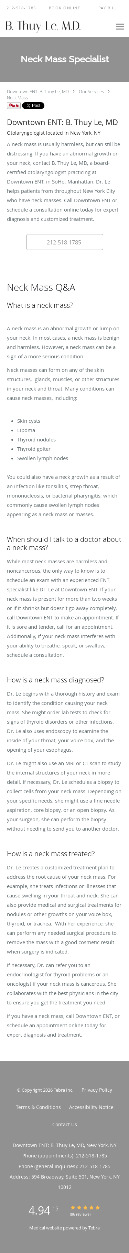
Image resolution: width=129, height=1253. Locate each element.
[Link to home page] (56, 26)
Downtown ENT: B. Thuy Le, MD (38, 91)
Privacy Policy (97, 1089)
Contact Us (64, 1124)
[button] (65, 8)
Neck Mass (17, 98)
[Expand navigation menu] (120, 26)
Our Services (91, 91)
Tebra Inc (63, 1090)
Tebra (94, 1228)
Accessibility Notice (91, 1107)
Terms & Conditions (38, 1107)
